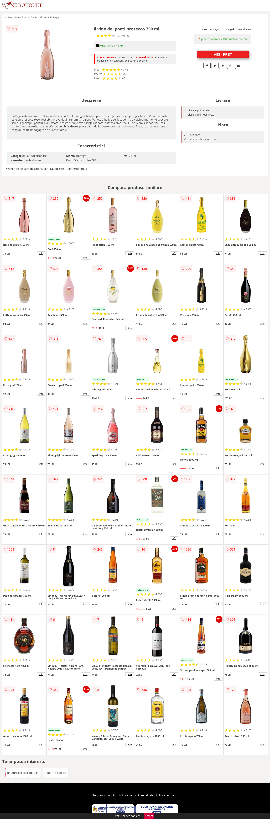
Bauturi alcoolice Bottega (45, 17)
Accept (149, 816)
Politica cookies (166, 795)
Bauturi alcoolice (16, 17)
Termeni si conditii (104, 795)
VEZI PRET (223, 54)
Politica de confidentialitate (136, 795)
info (41, 253)
